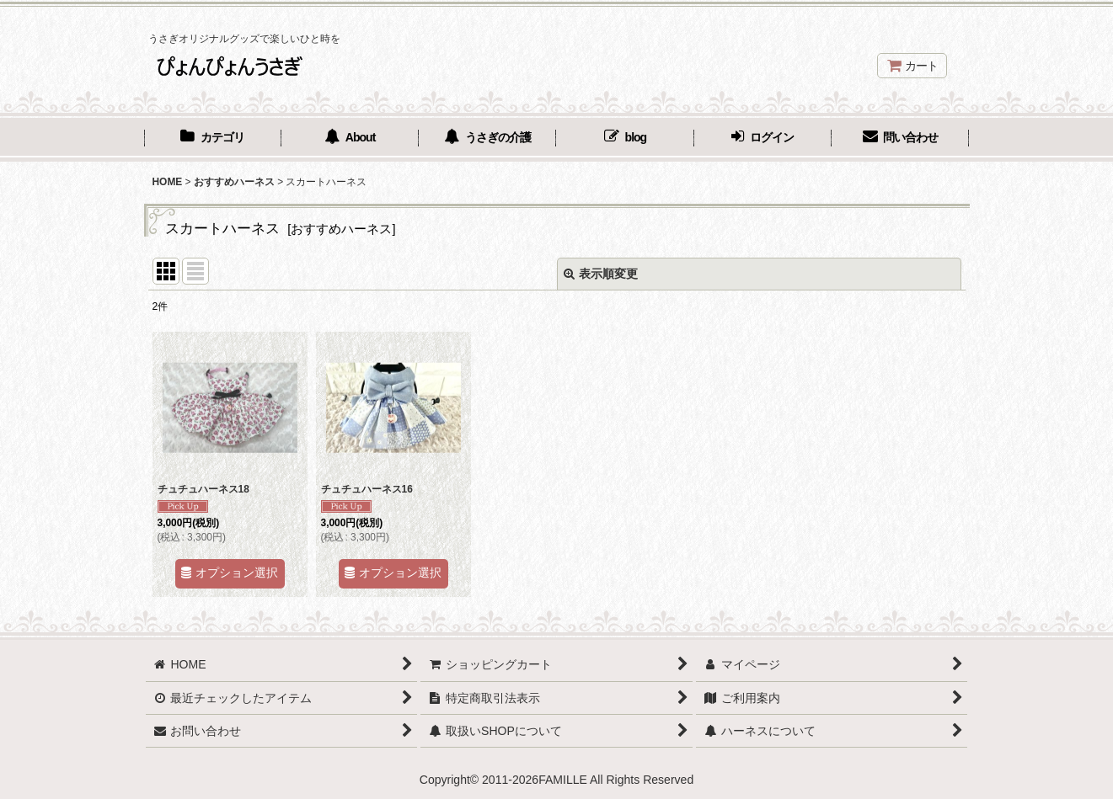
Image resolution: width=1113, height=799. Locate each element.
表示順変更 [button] (601, 273)
